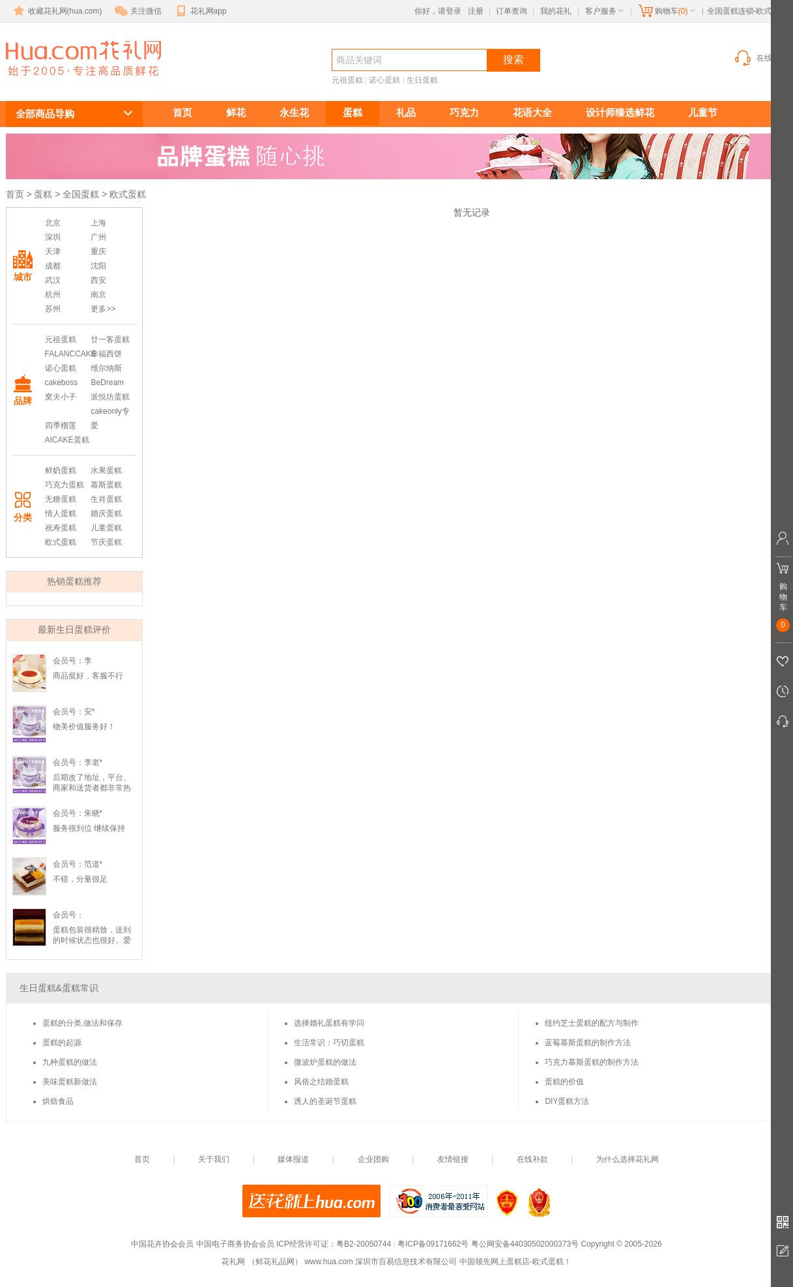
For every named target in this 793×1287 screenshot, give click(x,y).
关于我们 (213, 1159)
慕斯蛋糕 (106, 484)
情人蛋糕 (60, 513)
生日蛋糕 (422, 80)
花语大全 (532, 112)
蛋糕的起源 (61, 1042)
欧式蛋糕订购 (76, 82)
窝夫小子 (60, 396)
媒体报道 (293, 1159)
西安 (98, 280)
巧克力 (464, 112)
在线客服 (760, 58)
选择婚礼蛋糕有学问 (329, 1023)
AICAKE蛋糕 (67, 439)
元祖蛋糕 (347, 80)
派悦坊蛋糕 (110, 396)
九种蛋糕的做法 (69, 1062)
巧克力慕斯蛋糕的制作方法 (592, 1062)
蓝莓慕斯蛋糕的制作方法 (588, 1042)
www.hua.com (328, 1261)
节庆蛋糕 (106, 542)
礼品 (406, 112)
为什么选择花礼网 (627, 1159)
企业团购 (373, 1159)
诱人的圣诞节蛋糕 (325, 1101)
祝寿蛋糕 (60, 527)
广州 (98, 237)
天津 (53, 251)
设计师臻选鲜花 (620, 112)
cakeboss (61, 382)
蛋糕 (352, 112)
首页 (182, 112)
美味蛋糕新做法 (69, 1081)
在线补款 (532, 1159)
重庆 (98, 251)
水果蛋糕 (106, 470)
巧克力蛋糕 (64, 484)
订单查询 (511, 11)
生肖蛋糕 (106, 499)
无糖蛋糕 (60, 499)
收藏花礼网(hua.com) (56, 11)
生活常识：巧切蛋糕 (329, 1042)
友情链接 (453, 1159)
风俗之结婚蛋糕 (321, 1081)
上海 (98, 222)
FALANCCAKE (70, 353)
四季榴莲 (60, 425)
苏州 (53, 308)
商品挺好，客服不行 (88, 675)
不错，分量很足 (80, 879)
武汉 (53, 280)
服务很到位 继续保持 (89, 828)
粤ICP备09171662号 (433, 1244)
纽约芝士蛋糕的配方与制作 (592, 1023)
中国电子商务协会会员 (235, 1244)
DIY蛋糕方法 (567, 1101)
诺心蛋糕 (384, 80)
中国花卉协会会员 (162, 1244)
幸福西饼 (106, 353)
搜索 (513, 59)
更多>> (103, 308)
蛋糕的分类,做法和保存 (82, 1023)
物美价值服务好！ (84, 726)
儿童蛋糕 (106, 527)
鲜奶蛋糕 (60, 470)
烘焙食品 (58, 1101)
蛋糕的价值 (564, 1081)
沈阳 (98, 265)
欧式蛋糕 (60, 542)
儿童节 (702, 112)
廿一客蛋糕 (110, 339)
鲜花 (236, 112)
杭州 (53, 294)
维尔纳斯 (106, 368)
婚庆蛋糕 (106, 513)
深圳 (53, 237)
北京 (53, 222)
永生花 (294, 112)
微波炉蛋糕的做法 (325, 1062)
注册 (475, 11)
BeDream (107, 382)
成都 (53, 265)
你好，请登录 (437, 11)
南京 (98, 294)
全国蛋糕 (81, 194)
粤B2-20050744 (363, 1244)
